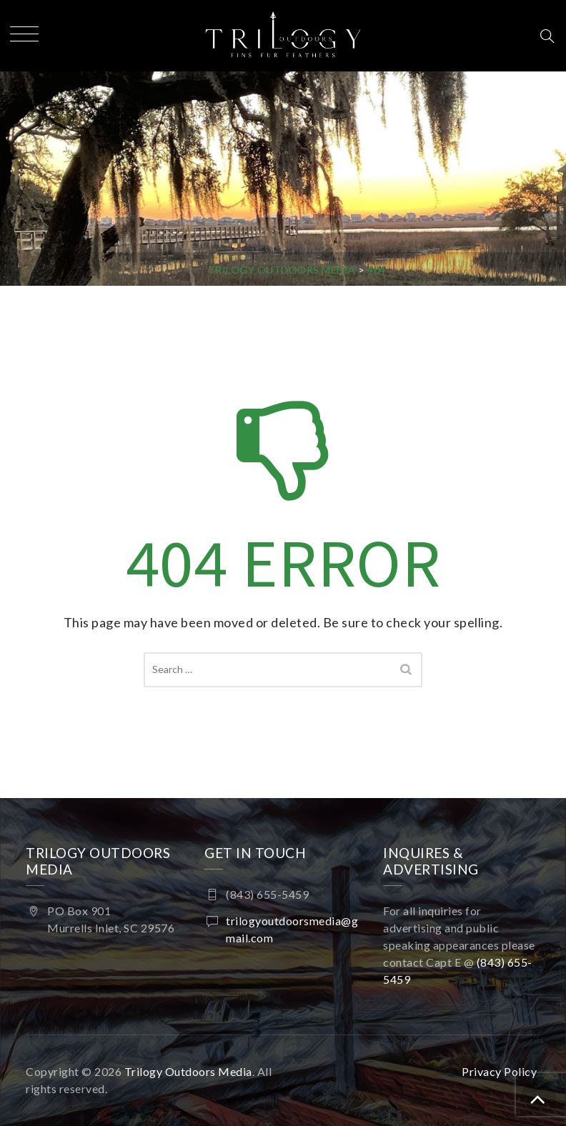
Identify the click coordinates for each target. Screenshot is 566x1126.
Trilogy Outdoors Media (188, 1071)
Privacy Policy (499, 1071)
